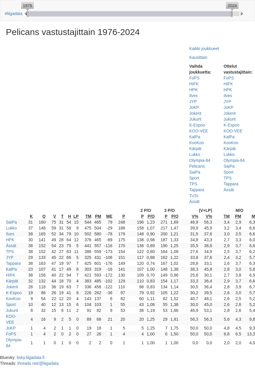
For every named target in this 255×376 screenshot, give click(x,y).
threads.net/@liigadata (38, 363)
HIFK (194, 83)
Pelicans (197, 166)
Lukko (194, 154)
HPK (193, 89)
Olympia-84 (200, 160)
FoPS (194, 78)
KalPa (194, 136)
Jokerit (195, 113)
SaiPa (194, 172)
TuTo (194, 195)
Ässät (194, 201)
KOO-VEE (198, 131)
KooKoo (196, 142)
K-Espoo (197, 125)
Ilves (193, 95)
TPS (193, 184)
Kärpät (195, 148)
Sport (194, 178)
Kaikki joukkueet (204, 48)
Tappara (196, 189)
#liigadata (13, 13)
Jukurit (195, 119)
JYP (193, 101)
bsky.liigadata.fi (31, 357)
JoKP (194, 107)
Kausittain (198, 57)
